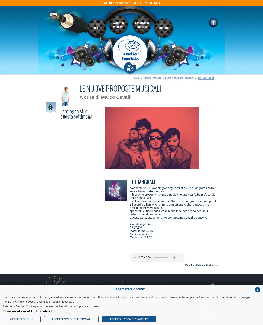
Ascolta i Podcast (152, 78)
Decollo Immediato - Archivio (179, 78)
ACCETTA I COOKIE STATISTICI (129, 319)
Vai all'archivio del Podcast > (201, 265)
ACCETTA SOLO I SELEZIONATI (71, 319)
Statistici (46, 311)
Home (136, 78)
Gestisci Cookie (21, 319)
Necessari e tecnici (19, 311)
